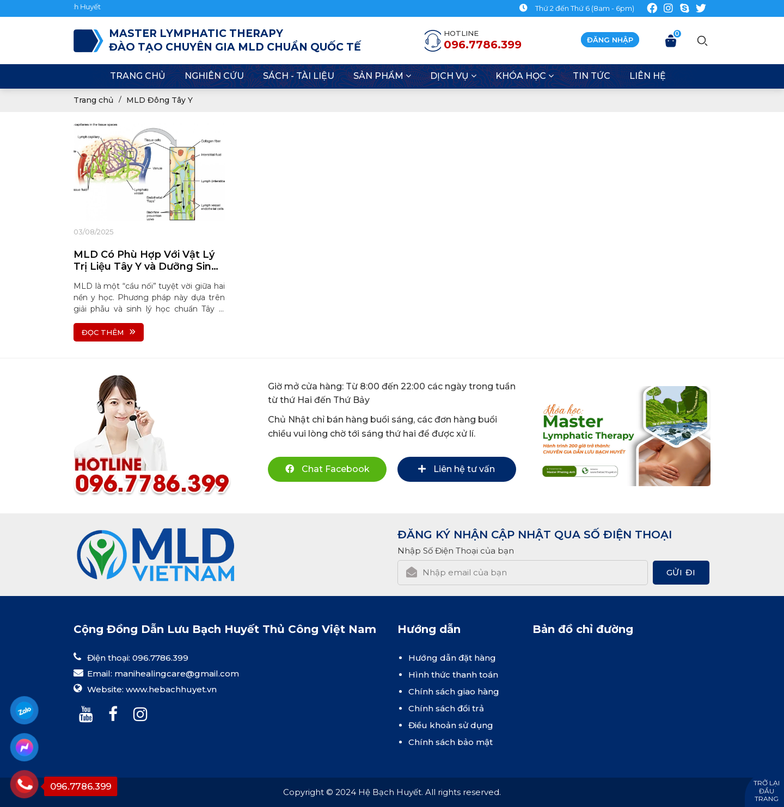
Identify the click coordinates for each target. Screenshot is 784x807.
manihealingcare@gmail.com (176, 673)
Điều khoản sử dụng (450, 725)
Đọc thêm (109, 332)
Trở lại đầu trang (767, 791)
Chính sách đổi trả (446, 708)
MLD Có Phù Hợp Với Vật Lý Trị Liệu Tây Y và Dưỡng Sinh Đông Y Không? (146, 260)
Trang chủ (93, 100)
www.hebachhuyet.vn (171, 689)
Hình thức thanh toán (453, 674)
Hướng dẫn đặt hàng (452, 658)
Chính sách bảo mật (450, 742)
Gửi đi (681, 572)
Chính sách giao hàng (453, 691)
